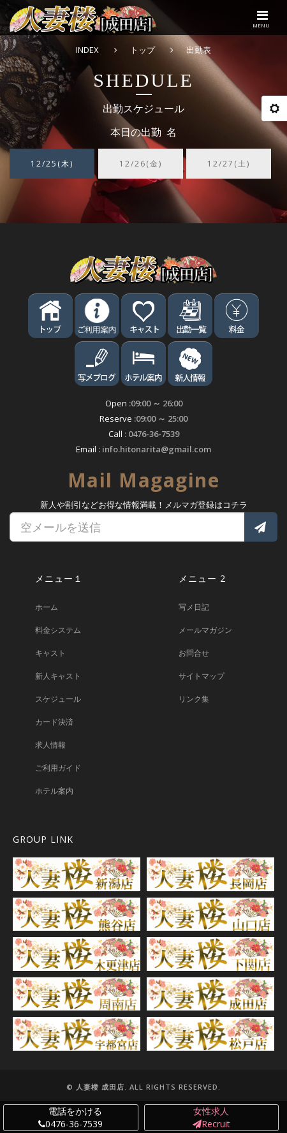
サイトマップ (201, 675)
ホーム (46, 607)
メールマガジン (205, 630)
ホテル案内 (54, 790)
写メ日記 (194, 607)
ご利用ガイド (58, 767)
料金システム (58, 630)
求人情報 (50, 744)
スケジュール (58, 698)
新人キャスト (58, 675)
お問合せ (194, 653)
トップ (142, 50)
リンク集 (194, 698)
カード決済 (54, 721)
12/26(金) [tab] (140, 163)
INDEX (87, 50)
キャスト (50, 653)
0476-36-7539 (153, 434)
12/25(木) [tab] (52, 163)
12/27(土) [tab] (228, 163)
